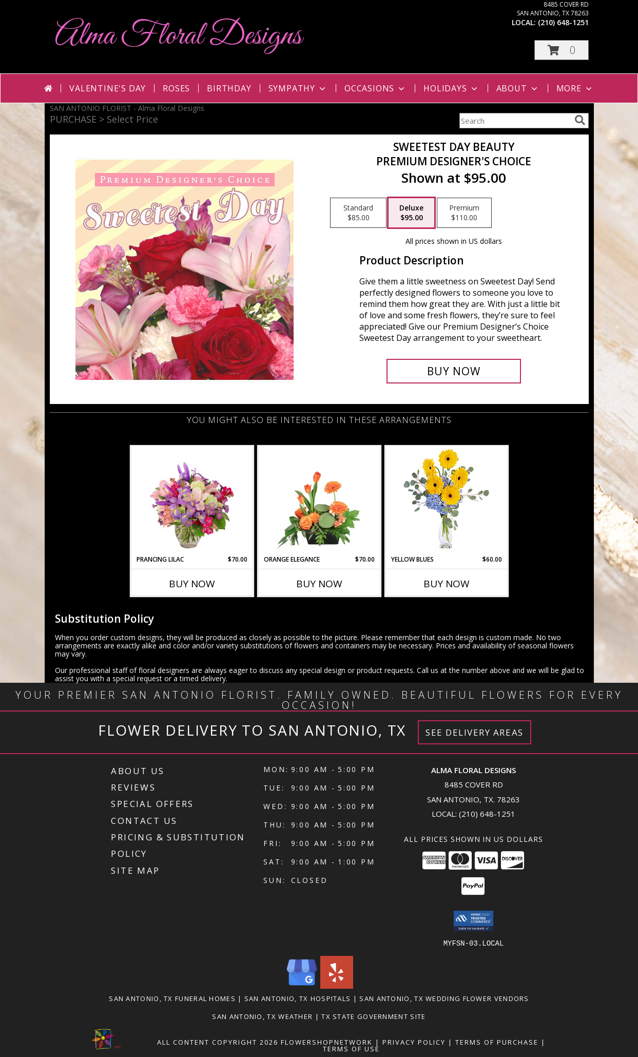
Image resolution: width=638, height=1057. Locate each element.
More (575, 88)
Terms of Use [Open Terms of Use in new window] (351, 1048)
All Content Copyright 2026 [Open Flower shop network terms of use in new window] (217, 1041)
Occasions (375, 88)
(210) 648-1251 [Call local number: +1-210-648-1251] (563, 22)
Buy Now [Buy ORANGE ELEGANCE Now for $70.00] (319, 583)
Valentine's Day (107, 88)
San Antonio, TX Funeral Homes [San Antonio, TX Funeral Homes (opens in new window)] (172, 998)
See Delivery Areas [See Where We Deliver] (475, 732)
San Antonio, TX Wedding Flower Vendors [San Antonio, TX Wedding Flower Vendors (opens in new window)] (444, 998)
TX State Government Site (373, 1016)
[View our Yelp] (336, 985)
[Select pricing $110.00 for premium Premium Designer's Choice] (464, 213)
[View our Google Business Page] (301, 985)
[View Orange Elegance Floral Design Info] (319, 500)
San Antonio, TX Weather (262, 1016)
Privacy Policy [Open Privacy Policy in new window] (414, 1041)
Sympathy (297, 88)
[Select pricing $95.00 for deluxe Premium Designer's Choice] (411, 213)
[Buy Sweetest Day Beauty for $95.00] (453, 371)
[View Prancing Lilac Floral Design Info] (192, 500)
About (517, 88)
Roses (176, 88)
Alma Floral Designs (178, 36)
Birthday (229, 88)
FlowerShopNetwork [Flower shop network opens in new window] (327, 1041)
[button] (561, 50)
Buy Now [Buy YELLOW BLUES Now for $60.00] (446, 583)
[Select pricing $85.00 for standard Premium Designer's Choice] (358, 213)
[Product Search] (515, 120)
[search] (580, 120)
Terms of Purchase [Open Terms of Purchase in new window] (496, 1041)
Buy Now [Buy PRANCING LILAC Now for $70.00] (192, 583)
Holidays (451, 88)
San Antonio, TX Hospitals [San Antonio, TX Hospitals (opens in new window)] (297, 998)
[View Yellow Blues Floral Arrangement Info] (446, 501)
